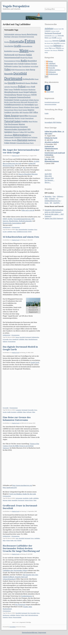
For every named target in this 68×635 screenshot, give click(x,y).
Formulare (8, 100)
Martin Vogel (15, 155)
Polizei (22, 86)
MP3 (21, 112)
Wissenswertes (20, 70)
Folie (46, 199)
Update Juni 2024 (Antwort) (54, 218)
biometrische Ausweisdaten (12, 223)
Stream (13, 143)
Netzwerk (31, 102)
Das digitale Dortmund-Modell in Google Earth (20, 348)
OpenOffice (24, 116)
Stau (6, 89)
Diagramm (22, 140)
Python (18, 61)
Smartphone (29, 118)
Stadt (33, 86)
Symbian (15, 66)
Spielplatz (8, 132)
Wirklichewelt (7, 227)
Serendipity (29, 104)
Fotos (29, 41)
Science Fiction (30, 63)
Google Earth (34, 362)
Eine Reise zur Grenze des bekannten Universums (17, 418)
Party (32, 143)
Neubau (34, 83)
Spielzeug (32, 140)
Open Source (11, 115)
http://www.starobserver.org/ (22, 485)
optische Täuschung (11, 87)
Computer (12, 97)
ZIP (51, 203)
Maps (24, 50)
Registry (17, 118)
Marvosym (17, 102)
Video (7, 69)
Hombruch (20, 83)
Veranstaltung (10, 94)
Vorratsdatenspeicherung (22, 219)
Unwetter (24, 127)
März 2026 (48, 176)
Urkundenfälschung (23, 143)
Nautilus (26, 112)
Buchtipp (7, 37)
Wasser (19, 94)
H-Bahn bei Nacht (51, 138)
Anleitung (18, 34)
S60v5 (16, 64)
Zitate (33, 107)
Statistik (7, 107)
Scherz (28, 87)
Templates (17, 137)
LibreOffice (15, 112)
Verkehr (16, 89)
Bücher (50, 61)
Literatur (16, 51)
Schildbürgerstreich (12, 104)
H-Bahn (31, 100)
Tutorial (9, 121)
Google (11, 82)
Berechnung (32, 34)
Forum (16, 100)
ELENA (10, 219)
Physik (22, 58)
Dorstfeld (20, 73)
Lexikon (7, 112)
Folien (6, 143)
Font (29, 135)
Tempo (10, 90)
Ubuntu (21, 107)
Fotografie (16, 41)
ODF (31, 112)
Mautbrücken (13, 221)
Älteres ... (48, 182)
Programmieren (9, 61)
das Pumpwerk (20, 605)
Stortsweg (14, 107)
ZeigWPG (56, 203)
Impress (31, 110)
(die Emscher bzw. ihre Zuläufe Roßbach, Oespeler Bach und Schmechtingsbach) (20, 577)
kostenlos (8, 51)
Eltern (16, 110)
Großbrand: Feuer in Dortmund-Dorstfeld (20, 507)
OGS (36, 102)
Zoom (47, 203)
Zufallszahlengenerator (53, 201)
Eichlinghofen (28, 79)
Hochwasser (13, 124)
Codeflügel (51, 63)
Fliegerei (16, 132)
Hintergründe (9, 137)
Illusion (27, 83)
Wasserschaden (10, 129)
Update (17, 121)
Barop (32, 69)
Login (46, 113)
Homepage (24, 90)
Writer (35, 122)
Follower (60, 196)
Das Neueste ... (49, 180)
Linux (11, 102)
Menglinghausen (11, 92)
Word (30, 122)
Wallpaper (7, 140)
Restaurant (8, 63)
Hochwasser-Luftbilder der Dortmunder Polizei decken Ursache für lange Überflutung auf (21, 548)
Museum (22, 55)
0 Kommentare (16, 227)
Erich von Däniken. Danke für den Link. (22, 494)
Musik (21, 92)
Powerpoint (33, 116)
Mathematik (9, 55)
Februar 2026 (49, 178)
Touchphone (26, 66)
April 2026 (48, 174)
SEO (22, 105)
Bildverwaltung (20, 134)
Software (8, 66)
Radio (24, 60)
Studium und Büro (54, 70)
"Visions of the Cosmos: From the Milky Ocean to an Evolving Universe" (21, 446)
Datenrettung (8, 110)
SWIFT (5, 219)
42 (57, 199)
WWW (34, 94)
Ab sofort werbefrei (52, 142)
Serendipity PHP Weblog (53, 122)
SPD (29, 129)
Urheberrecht (26, 137)
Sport (36, 105)
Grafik (17, 45)
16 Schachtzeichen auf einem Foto (21, 236)
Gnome (24, 110)
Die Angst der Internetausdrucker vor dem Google (21, 151)
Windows (27, 107)
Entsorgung (30, 37)
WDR (13, 70)
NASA (29, 54)
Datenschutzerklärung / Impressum (34, 632)
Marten (22, 124)
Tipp (20, 66)
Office (35, 112)
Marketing (31, 90)
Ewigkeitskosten (26, 596)
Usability (24, 121)
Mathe (31, 51)
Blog (6, 97)
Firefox (6, 42)
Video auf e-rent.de (27, 210)
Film (5, 83)
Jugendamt (22, 129)
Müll (16, 55)
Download (22, 37)
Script (23, 118)
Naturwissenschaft (12, 57)
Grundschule (24, 100)
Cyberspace (15, 37)
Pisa (26, 58)
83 (24, 168)
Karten (36, 100)
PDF (25, 132)
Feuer (37, 79)
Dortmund (13, 78)
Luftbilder (10, 231)
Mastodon (48, 196)
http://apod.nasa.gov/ (10, 488)
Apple (37, 107)
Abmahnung (8, 135)
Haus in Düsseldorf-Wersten (28, 174)
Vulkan (21, 132)
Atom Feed (50, 92)
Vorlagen (34, 137)
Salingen (32, 92)
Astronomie (9, 34)
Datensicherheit (24, 97)
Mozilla (14, 140)
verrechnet (34, 66)
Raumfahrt (32, 61)
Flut (6, 124)
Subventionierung (12, 127)
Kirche (6, 102)
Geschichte (8, 46)
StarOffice (30, 132)
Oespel (26, 92)
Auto (28, 69)
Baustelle (8, 73)
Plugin (30, 58)
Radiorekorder (9, 118)
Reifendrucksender (25, 221)
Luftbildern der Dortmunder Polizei (15, 570)
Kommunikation (26, 46)
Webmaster (27, 95)
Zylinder (52, 199)
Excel (20, 110)
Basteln (24, 34)
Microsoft (24, 102)
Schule (21, 63)
